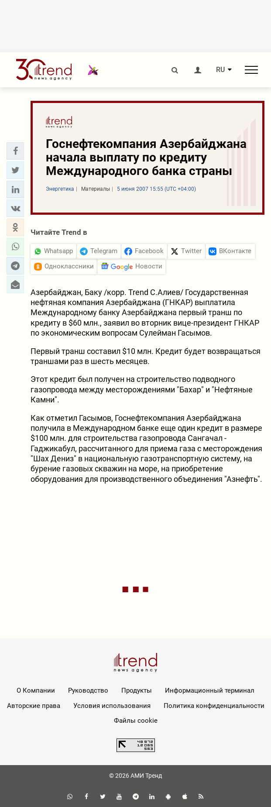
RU (220, 69)
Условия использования (112, 706)
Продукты (136, 690)
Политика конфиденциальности (214, 706)
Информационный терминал (209, 690)
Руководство (88, 690)
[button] (15, 151)
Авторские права (33, 706)
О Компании (36, 690)
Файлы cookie (136, 721)
